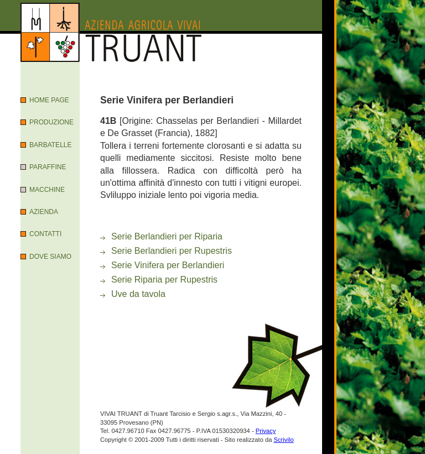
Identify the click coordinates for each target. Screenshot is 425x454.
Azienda (43, 212)
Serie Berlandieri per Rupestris (171, 250)
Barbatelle (50, 145)
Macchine (47, 190)
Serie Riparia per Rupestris (164, 279)
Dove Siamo (50, 256)
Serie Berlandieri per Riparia (166, 236)
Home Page (49, 100)
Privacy (266, 430)
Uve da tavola (138, 294)
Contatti (45, 234)
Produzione (51, 122)
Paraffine (47, 167)
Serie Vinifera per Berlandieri (167, 265)
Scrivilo (284, 439)
